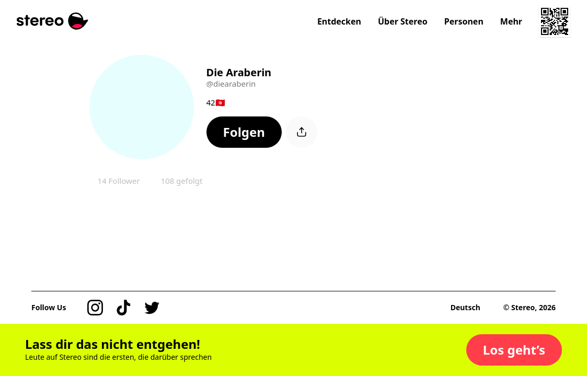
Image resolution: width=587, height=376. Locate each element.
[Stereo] (52, 21)
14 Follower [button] (119, 180)
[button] (244, 132)
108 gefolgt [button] (181, 180)
